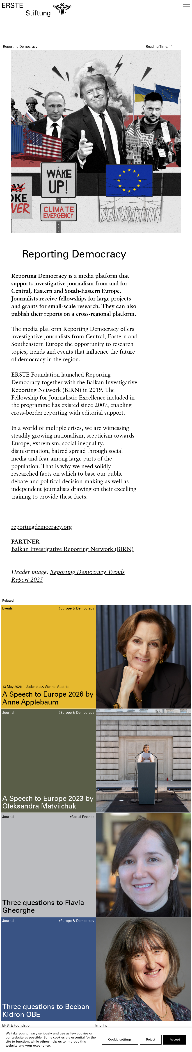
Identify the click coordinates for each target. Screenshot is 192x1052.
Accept (175, 1039)
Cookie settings (120, 1039)
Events (7, 608)
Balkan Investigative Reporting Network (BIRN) (72, 548)
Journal (8, 713)
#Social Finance (82, 817)
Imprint (101, 1025)
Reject (150, 1039)
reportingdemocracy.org (41, 526)
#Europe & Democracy (76, 608)
